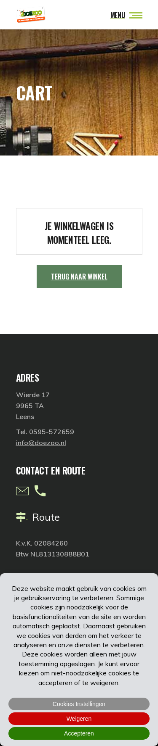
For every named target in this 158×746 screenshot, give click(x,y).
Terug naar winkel (79, 277)
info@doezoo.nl (41, 442)
